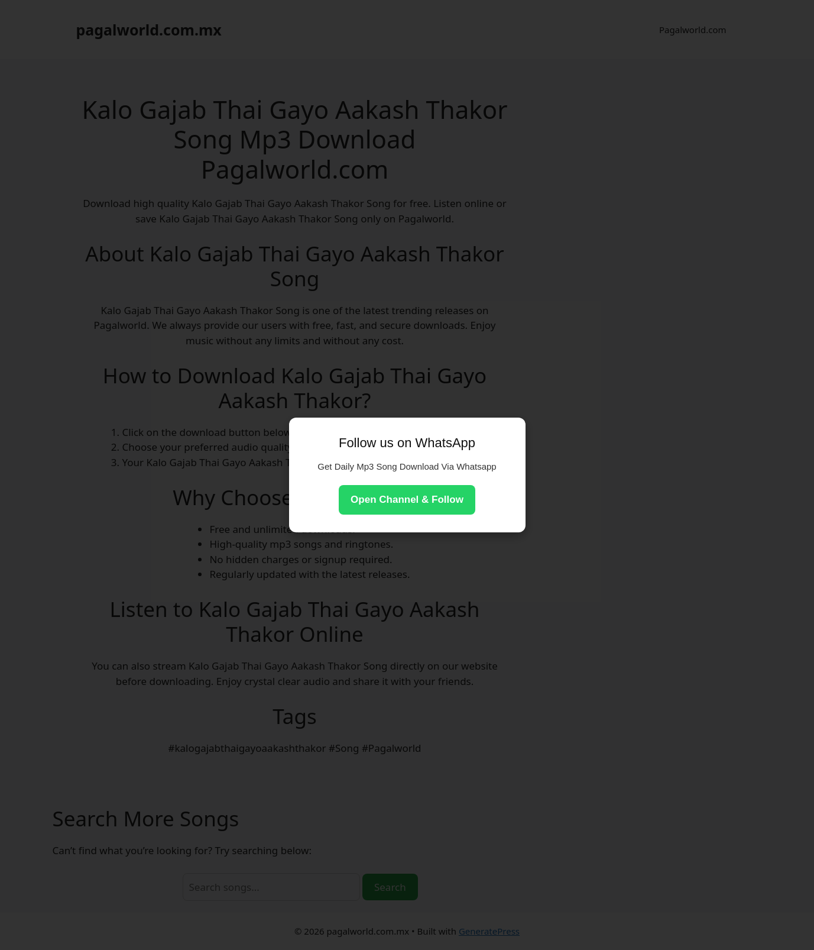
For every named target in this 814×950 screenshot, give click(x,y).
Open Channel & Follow (407, 499)
